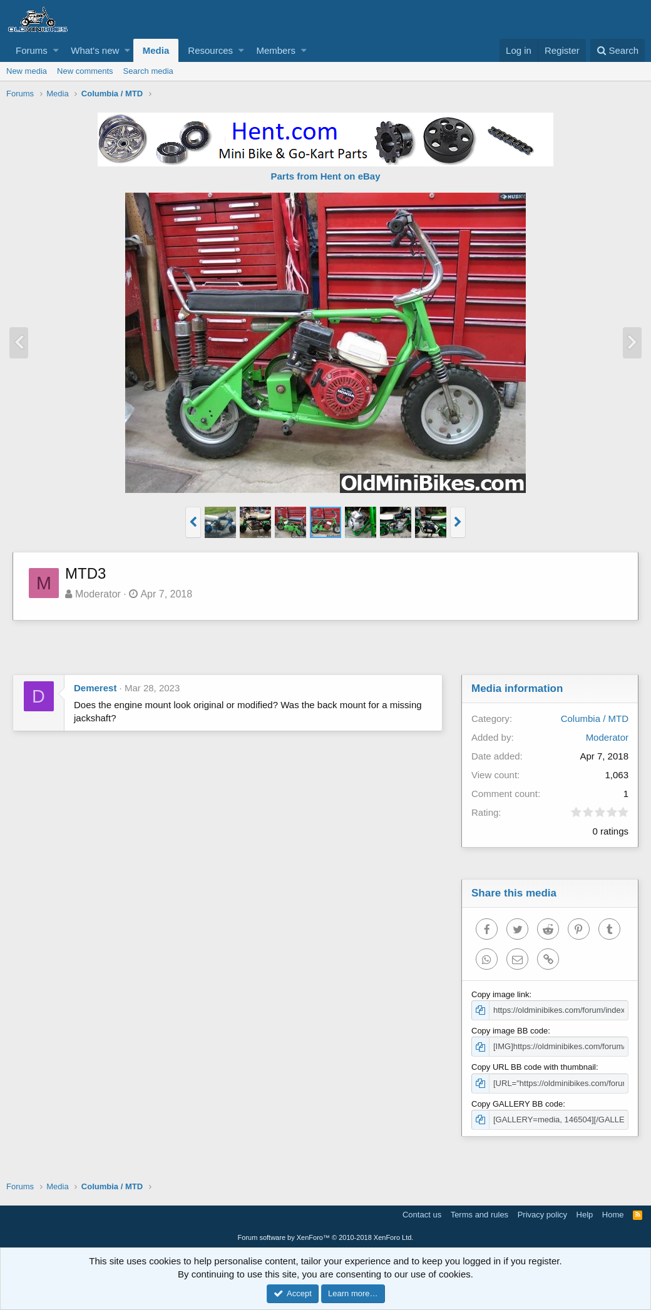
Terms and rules (479, 1214)
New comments (85, 71)
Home (613, 1214)
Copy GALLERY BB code (517, 1104)
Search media (148, 71)
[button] (56, 50)
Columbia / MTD (594, 718)
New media (26, 71)
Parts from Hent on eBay (325, 176)
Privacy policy (542, 1214)
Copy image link (500, 994)
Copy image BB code (509, 1030)
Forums (32, 50)
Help (585, 1214)
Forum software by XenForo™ (326, 1237)
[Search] (617, 50)
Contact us (421, 1214)
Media (156, 50)
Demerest (95, 688)
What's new (95, 50)
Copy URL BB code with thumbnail (533, 1067)
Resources (210, 50)
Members (275, 50)
